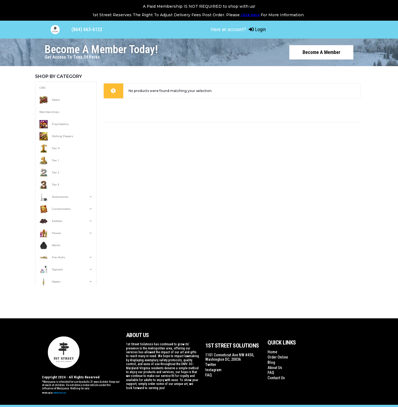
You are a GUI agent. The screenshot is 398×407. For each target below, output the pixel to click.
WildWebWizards (59, 392)
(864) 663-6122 (86, 29)
